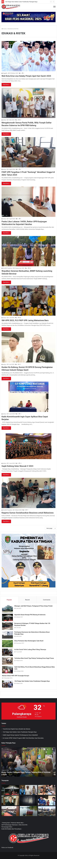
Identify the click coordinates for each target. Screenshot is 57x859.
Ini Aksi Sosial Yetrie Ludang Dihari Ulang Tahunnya (30, 649)
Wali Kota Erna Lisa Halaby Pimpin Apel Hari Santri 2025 (26, 76)
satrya (4, 120)
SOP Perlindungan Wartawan (9, 825)
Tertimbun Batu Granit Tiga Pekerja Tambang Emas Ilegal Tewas (34, 658)
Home (4, 28)
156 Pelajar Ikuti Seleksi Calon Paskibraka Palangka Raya (21, 1)
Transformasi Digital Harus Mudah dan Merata (16, 729)
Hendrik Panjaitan (7, 268)
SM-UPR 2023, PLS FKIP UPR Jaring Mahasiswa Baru (25, 320)
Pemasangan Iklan (6, 827)
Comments (46, 600)
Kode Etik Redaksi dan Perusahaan (11, 829)
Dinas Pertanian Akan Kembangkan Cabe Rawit (28, 641)
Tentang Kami (6, 822)
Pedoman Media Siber (17, 822)
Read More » (6, 84)
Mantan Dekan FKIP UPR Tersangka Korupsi (15, 675)
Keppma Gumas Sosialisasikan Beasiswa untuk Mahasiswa (28, 513)
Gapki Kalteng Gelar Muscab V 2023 (17, 466)
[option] (28, 762)
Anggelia (4, 73)
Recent (27, 600)
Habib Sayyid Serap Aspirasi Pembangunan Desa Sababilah (20, 735)
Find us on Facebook (7, 847)
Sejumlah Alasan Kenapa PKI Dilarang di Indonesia (29, 614)
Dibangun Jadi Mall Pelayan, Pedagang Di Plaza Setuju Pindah (33, 606)
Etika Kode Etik (23, 825)
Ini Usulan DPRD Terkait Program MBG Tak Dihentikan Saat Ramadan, (23, 738)
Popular (9, 600)
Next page (50, 528)
